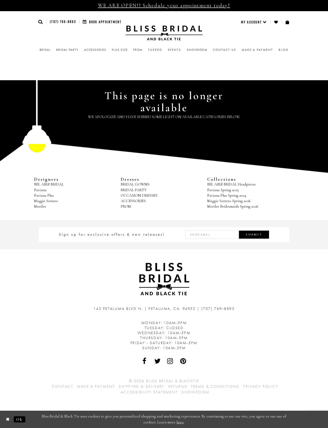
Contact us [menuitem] (224, 50)
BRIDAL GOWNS (135, 184)
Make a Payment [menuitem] (257, 50)
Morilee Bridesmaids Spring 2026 (232, 206)
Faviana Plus (44, 195)
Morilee (40, 206)
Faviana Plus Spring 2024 (226, 195)
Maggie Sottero (46, 201)
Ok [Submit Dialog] (19, 419)
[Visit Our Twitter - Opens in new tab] (157, 361)
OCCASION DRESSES (139, 195)
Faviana (40, 190)
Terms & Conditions (215, 386)
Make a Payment (96, 386)
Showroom (196, 391)
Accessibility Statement (149, 391)
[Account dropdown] (254, 21)
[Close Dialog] (8, 419)
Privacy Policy (260, 386)
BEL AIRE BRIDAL (49, 184)
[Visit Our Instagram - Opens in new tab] (170, 361)
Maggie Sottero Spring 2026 (229, 201)
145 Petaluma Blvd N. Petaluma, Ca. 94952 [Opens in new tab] (145, 308)
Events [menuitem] (174, 50)
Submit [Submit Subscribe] (254, 234)
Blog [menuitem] (283, 50)
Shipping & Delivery (141, 386)
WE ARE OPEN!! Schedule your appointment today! (164, 5)
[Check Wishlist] (276, 22)
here (180, 422)
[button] (40, 21)
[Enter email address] (227, 234)
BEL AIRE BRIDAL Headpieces (231, 184)
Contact (62, 386)
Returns (177, 386)
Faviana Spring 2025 (223, 190)
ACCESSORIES (133, 201)
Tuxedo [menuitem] (155, 50)
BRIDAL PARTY (134, 190)
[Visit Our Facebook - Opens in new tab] (144, 361)
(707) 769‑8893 (63, 21)
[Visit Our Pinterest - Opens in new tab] (183, 361)
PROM (126, 206)
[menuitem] (254, 21)
